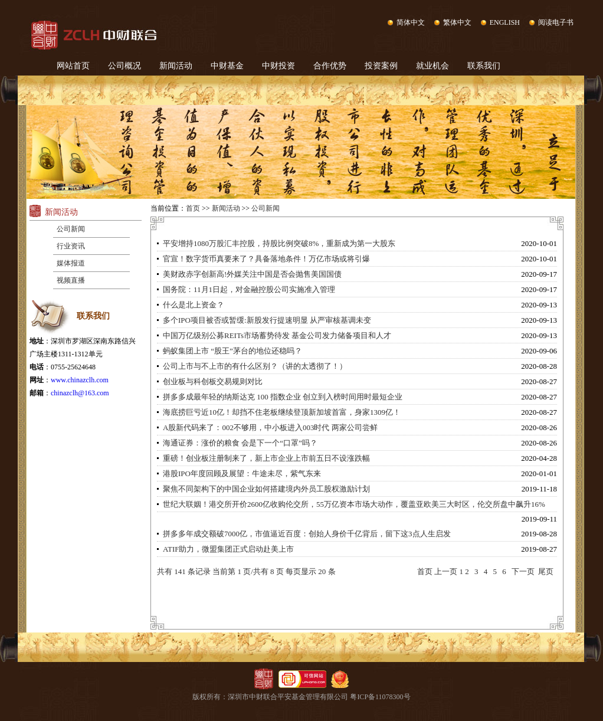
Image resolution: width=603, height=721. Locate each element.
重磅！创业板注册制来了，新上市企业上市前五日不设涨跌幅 (266, 458)
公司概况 (124, 65)
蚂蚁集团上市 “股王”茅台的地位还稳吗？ (232, 350)
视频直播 (71, 280)
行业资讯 (71, 246)
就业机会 (432, 65)
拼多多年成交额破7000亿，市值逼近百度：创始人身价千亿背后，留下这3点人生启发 (307, 533)
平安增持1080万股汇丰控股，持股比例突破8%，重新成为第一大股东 (279, 243)
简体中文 (410, 22)
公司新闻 (71, 229)
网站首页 (73, 65)
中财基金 (227, 65)
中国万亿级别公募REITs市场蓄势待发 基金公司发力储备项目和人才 (277, 335)
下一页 (523, 571)
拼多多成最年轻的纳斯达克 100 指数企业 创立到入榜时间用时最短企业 (282, 396)
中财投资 (278, 65)
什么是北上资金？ (193, 304)
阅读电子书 (555, 22)
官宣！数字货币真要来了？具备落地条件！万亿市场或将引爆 (266, 258)
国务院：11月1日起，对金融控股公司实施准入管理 (249, 289)
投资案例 (381, 65)
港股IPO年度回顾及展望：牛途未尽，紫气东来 (242, 473)
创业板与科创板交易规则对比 (213, 381)
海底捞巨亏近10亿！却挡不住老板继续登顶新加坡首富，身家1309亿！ (282, 412)
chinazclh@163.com (80, 393)
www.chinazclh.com (80, 380)
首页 (193, 208)
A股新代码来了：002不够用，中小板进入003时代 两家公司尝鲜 (270, 427)
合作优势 (329, 65)
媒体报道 (71, 263)
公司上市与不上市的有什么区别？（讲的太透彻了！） (255, 366)
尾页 (545, 571)
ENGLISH (505, 22)
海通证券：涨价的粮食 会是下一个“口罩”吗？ (240, 442)
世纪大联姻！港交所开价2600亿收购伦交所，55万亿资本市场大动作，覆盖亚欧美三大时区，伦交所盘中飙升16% (354, 504)
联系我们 (483, 65)
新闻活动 (175, 65)
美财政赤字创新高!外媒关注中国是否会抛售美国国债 (252, 274)
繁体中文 (457, 22)
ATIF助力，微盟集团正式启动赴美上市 (228, 549)
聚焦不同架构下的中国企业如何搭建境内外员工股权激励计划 (266, 488)
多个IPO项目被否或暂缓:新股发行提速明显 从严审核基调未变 (267, 320)
